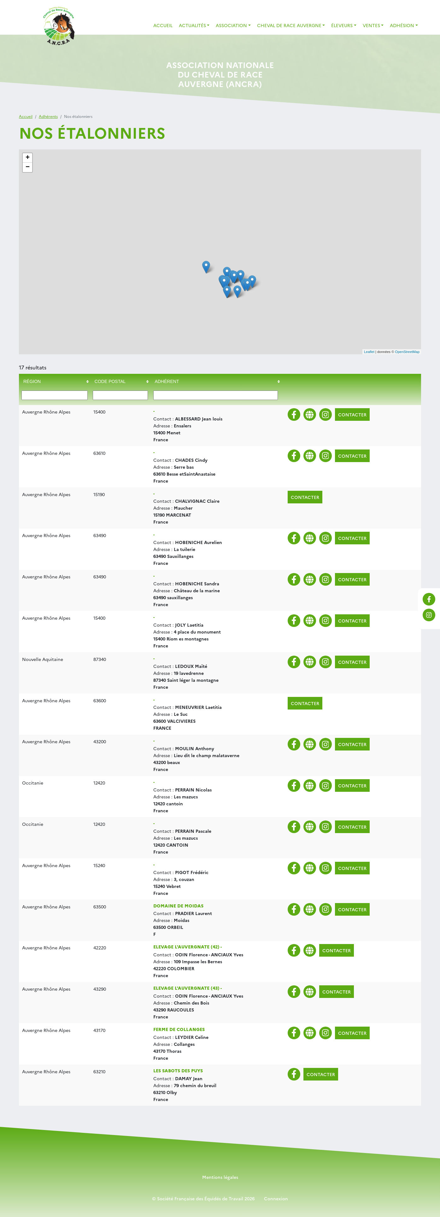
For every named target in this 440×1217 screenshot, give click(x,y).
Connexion (276, 1198)
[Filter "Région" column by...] (54, 395)
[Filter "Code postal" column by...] (120, 395)
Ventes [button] (371, 25)
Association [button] (231, 25)
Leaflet (369, 352)
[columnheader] (54, 381)
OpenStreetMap (407, 352)
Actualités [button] (192, 25)
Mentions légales (220, 1177)
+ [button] (28, 158)
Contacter (352, 414)
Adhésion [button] (402, 25)
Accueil (163, 25)
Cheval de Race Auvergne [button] (289, 25)
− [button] (28, 167)
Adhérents (48, 116)
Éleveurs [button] (342, 25)
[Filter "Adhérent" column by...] (215, 395)
